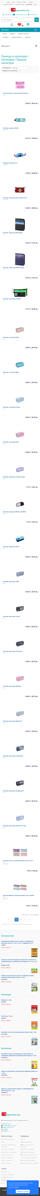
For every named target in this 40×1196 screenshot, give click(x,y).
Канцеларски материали (8, 1152)
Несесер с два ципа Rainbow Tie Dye (14, 825)
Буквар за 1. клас (6, 1000)
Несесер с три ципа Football (12, 299)
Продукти (12, 33)
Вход (35, 4)
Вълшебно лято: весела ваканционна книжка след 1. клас (19, 1032)
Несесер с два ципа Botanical (12, 721)
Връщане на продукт (28, 1152)
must (4, 862)
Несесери (5, 37)
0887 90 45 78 (8, 14)
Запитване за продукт (8, 4)
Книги (3, 1142)
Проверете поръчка (19, 4)
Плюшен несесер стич (10, 163)
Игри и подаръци (6, 1160)
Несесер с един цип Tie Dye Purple (14, 477)
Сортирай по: (6, 68)
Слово (3, 945)
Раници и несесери (23, 33)
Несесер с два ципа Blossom (12, 686)
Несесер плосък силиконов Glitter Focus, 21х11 (18, 860)
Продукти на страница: (10, 70)
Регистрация (29, 4)
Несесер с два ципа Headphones (13, 791)
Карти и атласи (5, 1163)
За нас (13, 2)
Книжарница (32, 14)
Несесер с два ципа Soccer (11, 616)
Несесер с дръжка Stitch (11, 128)
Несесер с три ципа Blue (11, 372)
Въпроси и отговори (21, 2)
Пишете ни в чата (8, 1127)
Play (4, 234)
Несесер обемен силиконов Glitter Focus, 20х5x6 (18, 895)
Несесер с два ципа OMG (11, 581)
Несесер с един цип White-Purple (13, 267)
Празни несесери (16, 37)
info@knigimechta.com (9, 1125)
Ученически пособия (7, 1149)
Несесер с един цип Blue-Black (13, 232)
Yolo (4, 95)
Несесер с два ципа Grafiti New (13, 756)
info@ (20, 14)
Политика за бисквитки (28, 1155)
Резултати (27, 37)
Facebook (5, 1129)
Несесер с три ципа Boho (11, 337)
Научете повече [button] (14, 1187)
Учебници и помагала (8, 1139)
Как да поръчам (26, 1142)
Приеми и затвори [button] (23, 1191)
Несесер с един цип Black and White (14, 512)
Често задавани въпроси (29, 1157)
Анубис (3, 1002)
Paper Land (5, 864)
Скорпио (4, 979)
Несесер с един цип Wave (11, 546)
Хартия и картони (6, 1155)
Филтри (5, 46)
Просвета (4, 1034)
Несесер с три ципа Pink (11, 442)
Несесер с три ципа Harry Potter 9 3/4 (15, 198)
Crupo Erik (5, 129)
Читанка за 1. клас (6, 1016)
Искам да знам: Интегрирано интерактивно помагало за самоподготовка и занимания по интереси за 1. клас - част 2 (19, 961)
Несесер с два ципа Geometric (12, 651)
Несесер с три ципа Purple (11, 407)
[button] (20, 68)
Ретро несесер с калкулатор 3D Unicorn (15, 93)
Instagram (6, 1131)
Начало (8, 2)
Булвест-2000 (5, 965)
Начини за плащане (27, 1149)
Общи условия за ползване (29, 1163)
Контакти (31, 2)
